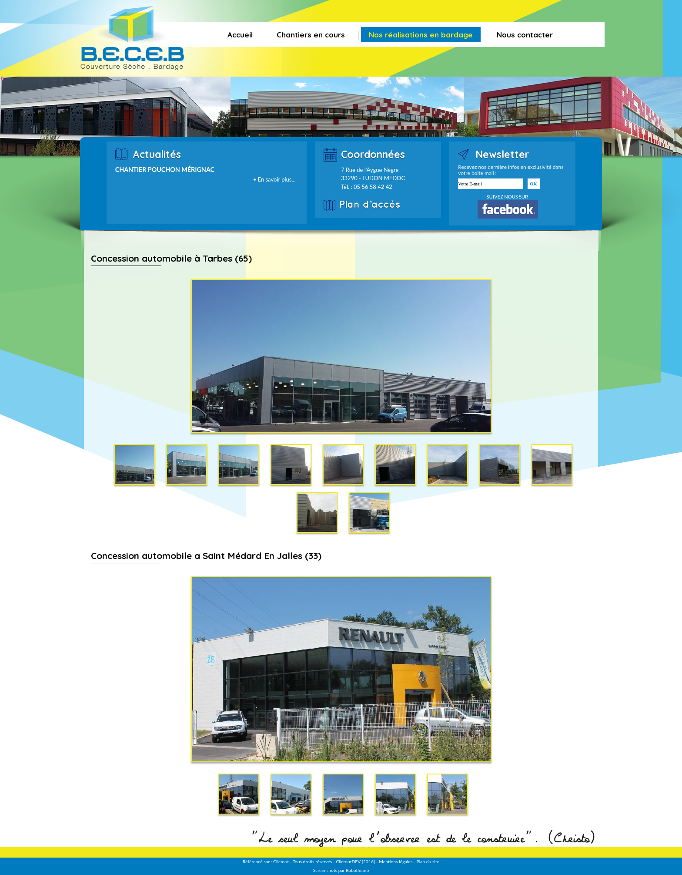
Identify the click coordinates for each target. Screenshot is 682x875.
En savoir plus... (277, 179)
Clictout (281, 861)
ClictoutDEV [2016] (355, 861)
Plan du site (427, 861)
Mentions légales (395, 861)
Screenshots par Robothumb (341, 870)
